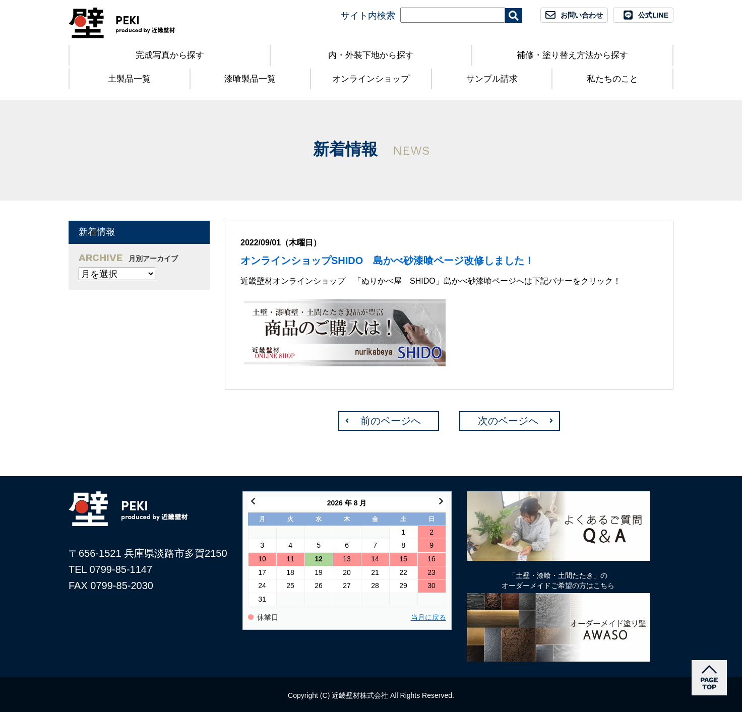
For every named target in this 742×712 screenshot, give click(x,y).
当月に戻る (428, 617)
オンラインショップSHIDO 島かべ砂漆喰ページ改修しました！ (387, 260)
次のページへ (508, 420)
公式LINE (653, 15)
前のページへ (390, 420)
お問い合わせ (582, 15)
